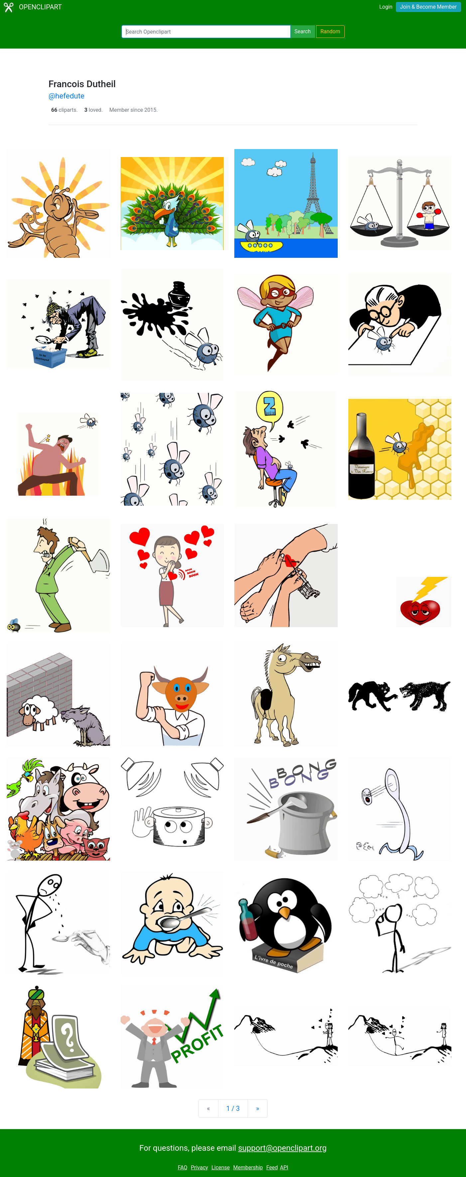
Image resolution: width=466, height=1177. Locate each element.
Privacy (199, 1167)
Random (330, 31)
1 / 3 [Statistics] (233, 1108)
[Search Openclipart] (206, 31)
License (220, 1167)
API (284, 1167)
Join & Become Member (428, 7)
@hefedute (66, 95)
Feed (272, 1167)
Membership (248, 1167)
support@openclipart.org (282, 1148)
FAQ (182, 1167)
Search (302, 31)
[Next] (257, 1108)
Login (385, 7)
